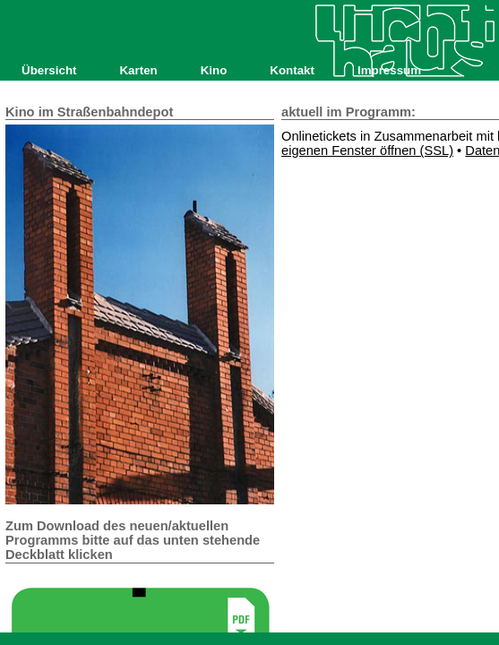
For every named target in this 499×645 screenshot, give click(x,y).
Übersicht (49, 70)
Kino (214, 70)
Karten (138, 70)
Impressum (389, 70)
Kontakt (292, 70)
